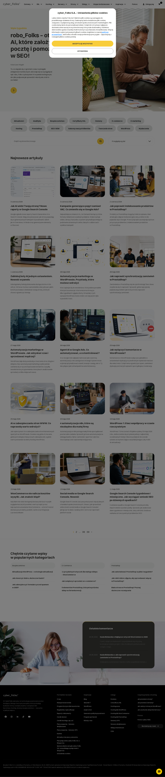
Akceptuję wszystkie (82, 44)
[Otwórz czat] (159, 771)
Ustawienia (82, 51)
